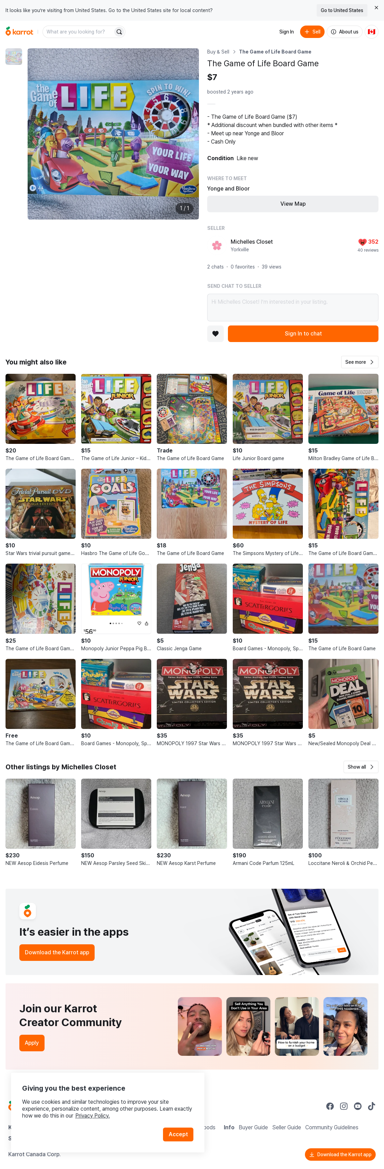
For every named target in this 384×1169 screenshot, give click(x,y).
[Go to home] (19, 32)
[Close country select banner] (376, 7)
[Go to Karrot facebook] (330, 1106)
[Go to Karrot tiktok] (371, 1106)
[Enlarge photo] (113, 134)
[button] (359, 362)
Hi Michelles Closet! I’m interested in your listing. (292, 307)
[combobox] (78, 32)
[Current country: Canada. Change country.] (371, 32)
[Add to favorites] (215, 333)
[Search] (119, 32)
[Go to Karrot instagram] (344, 1106)
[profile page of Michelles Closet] (217, 245)
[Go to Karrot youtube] (358, 1106)
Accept (178, 1134)
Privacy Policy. (92, 1115)
